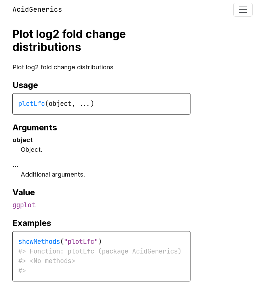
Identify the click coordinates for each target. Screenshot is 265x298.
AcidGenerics (37, 9)
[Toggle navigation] (243, 10)
